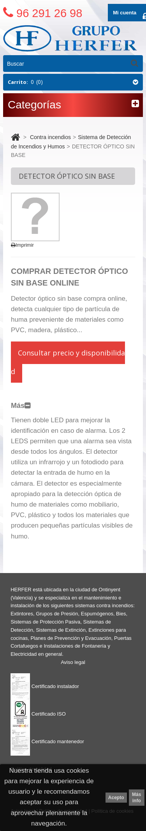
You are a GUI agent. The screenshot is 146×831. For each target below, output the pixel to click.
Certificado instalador (45, 686)
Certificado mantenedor (47, 741)
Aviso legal (73, 662)
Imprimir (22, 245)
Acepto (116, 797)
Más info (136, 797)
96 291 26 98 (49, 13)
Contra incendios (50, 137)
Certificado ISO (38, 714)
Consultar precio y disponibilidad (68, 362)
